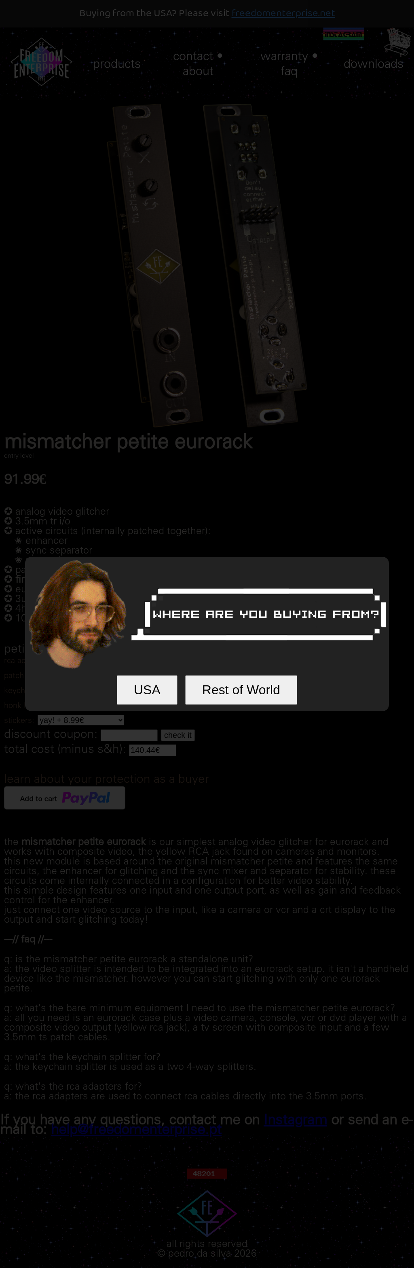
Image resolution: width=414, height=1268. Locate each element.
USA (147, 690)
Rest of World (241, 690)
